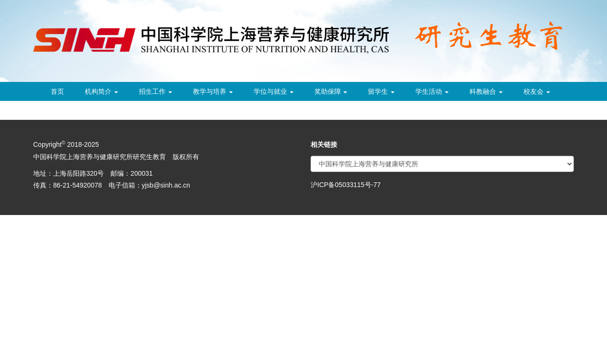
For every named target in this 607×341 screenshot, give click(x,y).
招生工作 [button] (155, 91)
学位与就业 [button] (274, 91)
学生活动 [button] (432, 91)
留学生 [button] (381, 91)
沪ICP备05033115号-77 (346, 184)
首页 (57, 91)
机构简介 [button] (101, 91)
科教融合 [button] (486, 91)
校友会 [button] (537, 91)
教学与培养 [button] (213, 91)
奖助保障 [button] (331, 91)
